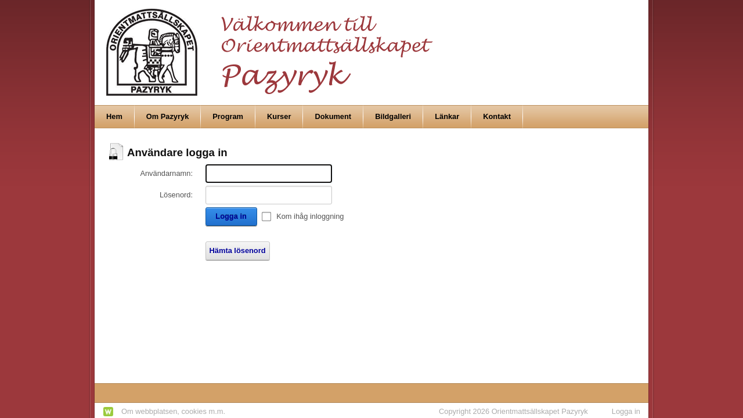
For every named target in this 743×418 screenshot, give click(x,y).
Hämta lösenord (238, 250)
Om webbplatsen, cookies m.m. (173, 411)
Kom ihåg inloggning (310, 216)
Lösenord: (176, 194)
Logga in (230, 216)
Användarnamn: (166, 173)
